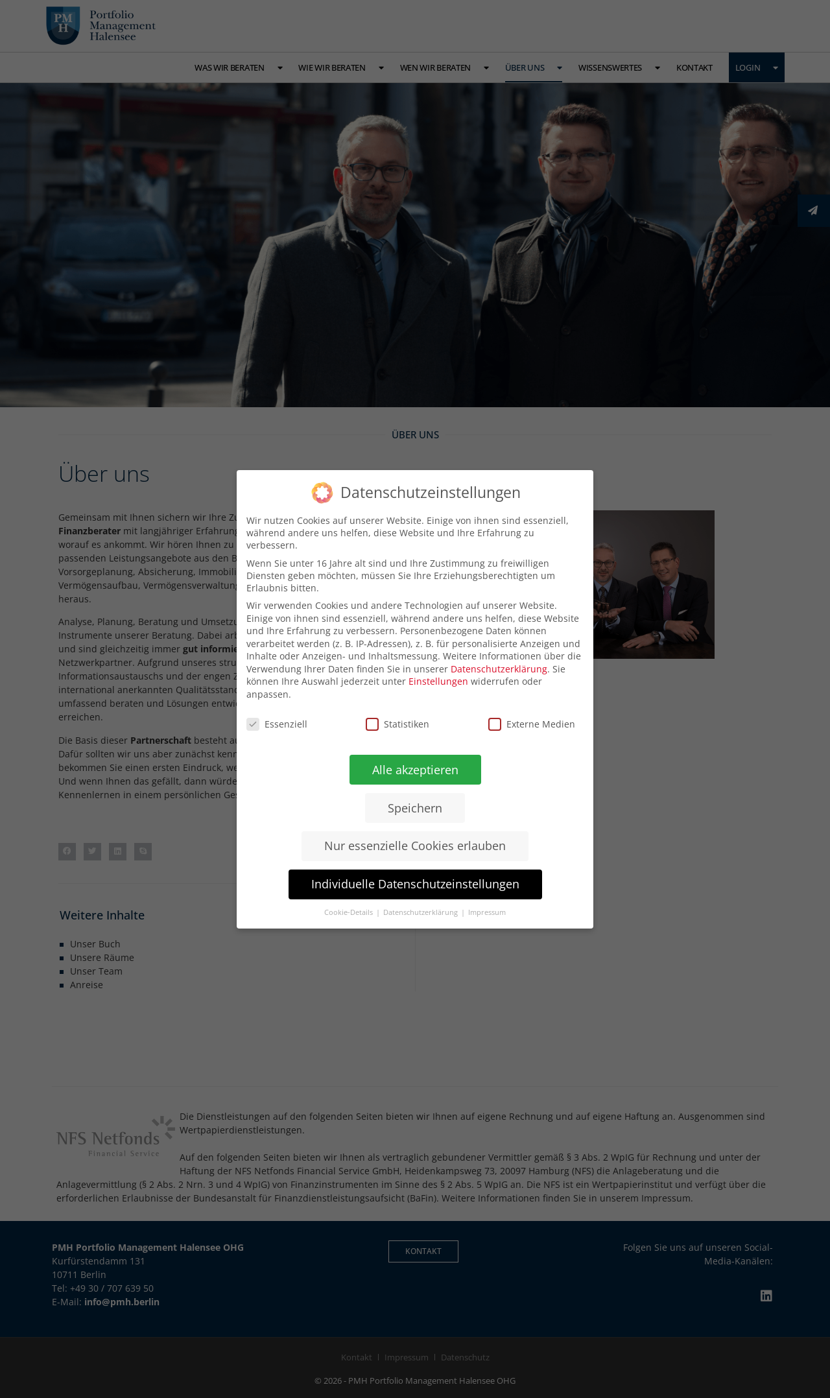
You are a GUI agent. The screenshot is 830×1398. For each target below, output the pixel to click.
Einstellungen (438, 681)
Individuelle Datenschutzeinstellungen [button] (415, 884)
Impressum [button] (487, 912)
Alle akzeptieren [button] (415, 769)
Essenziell (276, 723)
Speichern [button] (415, 807)
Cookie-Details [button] (349, 912)
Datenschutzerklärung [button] (421, 912)
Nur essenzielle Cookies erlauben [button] (415, 845)
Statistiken (397, 723)
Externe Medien (531, 723)
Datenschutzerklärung (499, 668)
